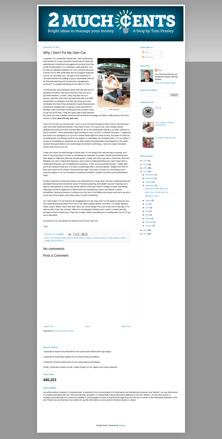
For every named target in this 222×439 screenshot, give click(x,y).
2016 (145, 164)
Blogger (122, 425)
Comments (147, 57)
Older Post (125, 326)
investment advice (99, 238)
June (147, 208)
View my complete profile (165, 83)
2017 (145, 161)
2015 (145, 168)
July (147, 204)
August (148, 200)
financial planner (78, 238)
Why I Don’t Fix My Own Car (156, 192)
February (149, 222)
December (149, 175)
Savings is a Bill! (151, 196)
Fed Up (158, 108)
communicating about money (60, 238)
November (149, 178)
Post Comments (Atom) (64, 331)
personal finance (57, 241)
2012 (145, 234)
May (147, 211)
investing (88, 238)
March (148, 218)
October (148, 182)
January (148, 226)
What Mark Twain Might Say (156, 189)
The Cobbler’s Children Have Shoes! (164, 124)
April (147, 215)
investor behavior (113, 238)
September (150, 186)
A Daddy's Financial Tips (165, 138)
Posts (145, 52)
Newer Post (48, 326)
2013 (145, 230)
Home (87, 326)
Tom (160, 70)
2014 (145, 171)
